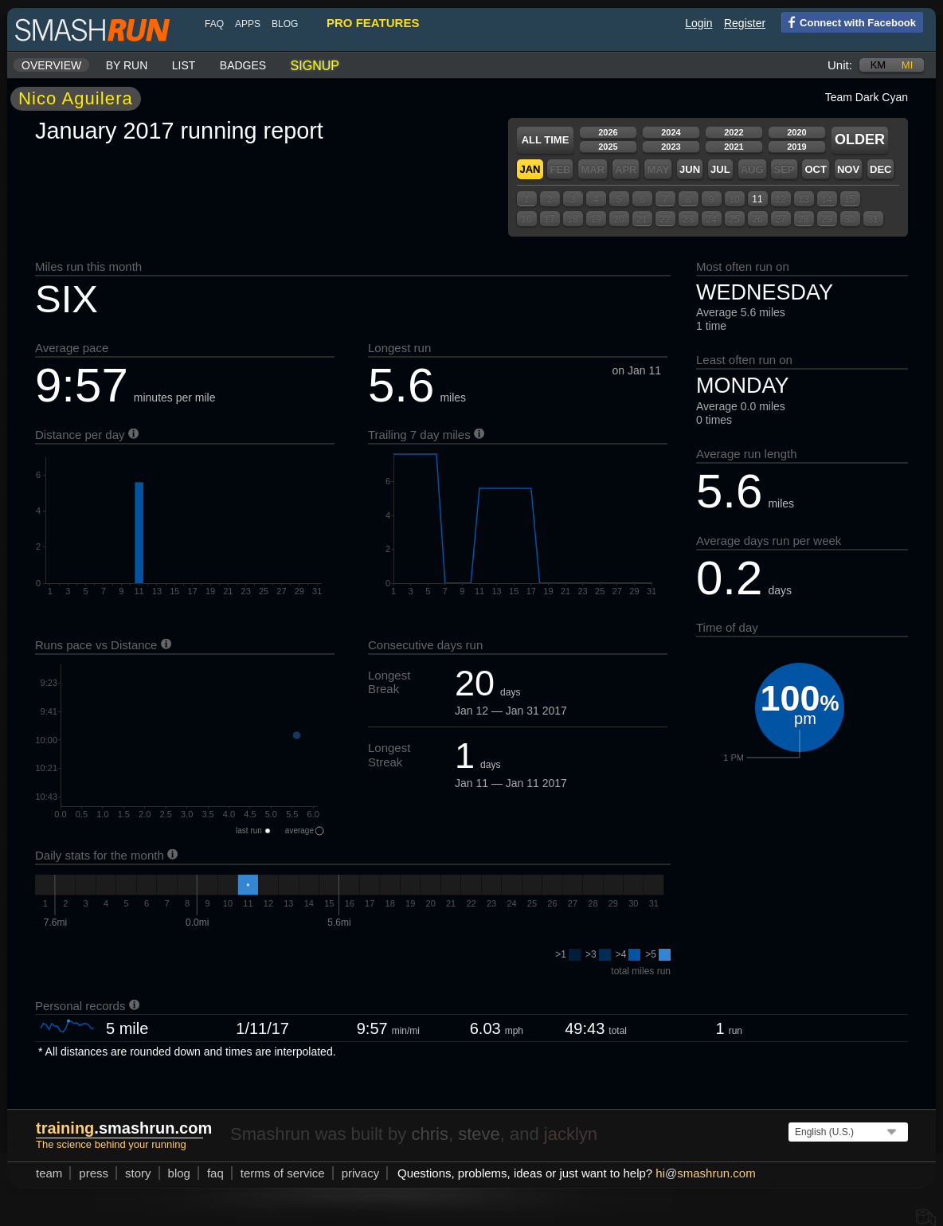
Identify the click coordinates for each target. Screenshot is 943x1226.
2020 (796, 132)
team (49, 1173)
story (138, 1173)
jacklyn (570, 1134)
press (93, 1173)
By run (127, 65)
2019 (796, 146)
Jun (689, 169)
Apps (247, 23)
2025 (607, 146)
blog (285, 23)
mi (907, 65)
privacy (361, 1173)
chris (429, 1134)
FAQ (214, 23)
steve (479, 1134)
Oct (815, 169)
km (878, 65)
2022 (733, 132)
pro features (373, 22)
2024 (670, 132)
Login (698, 23)
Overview (51, 65)
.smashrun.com (124, 1128)
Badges (243, 65)
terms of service (283, 1173)
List (184, 65)
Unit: (840, 65)
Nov (848, 169)
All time (545, 140)
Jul (720, 169)
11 (757, 199)
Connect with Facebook (848, 21)
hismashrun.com (705, 1173)
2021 (733, 146)
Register (744, 23)
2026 (607, 132)
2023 (670, 146)
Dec (880, 169)
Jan (529, 169)
